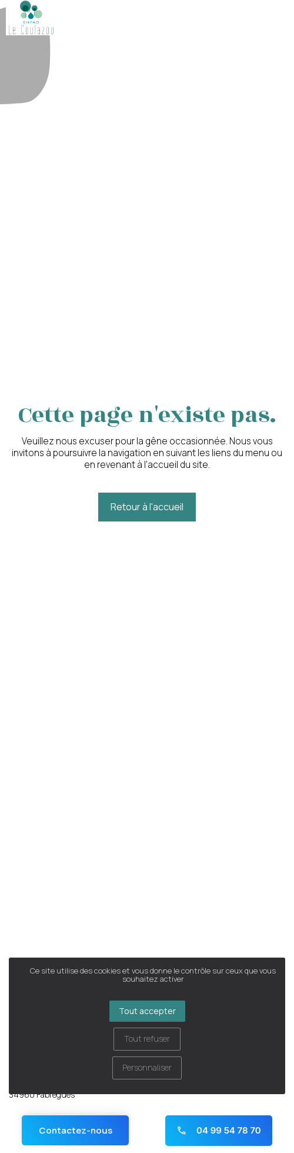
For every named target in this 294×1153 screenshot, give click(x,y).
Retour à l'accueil (147, 506)
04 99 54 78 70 (218, 1130)
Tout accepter (147, 1010)
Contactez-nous (75, 1130)
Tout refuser (147, 1038)
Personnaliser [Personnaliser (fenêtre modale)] (147, 1067)
